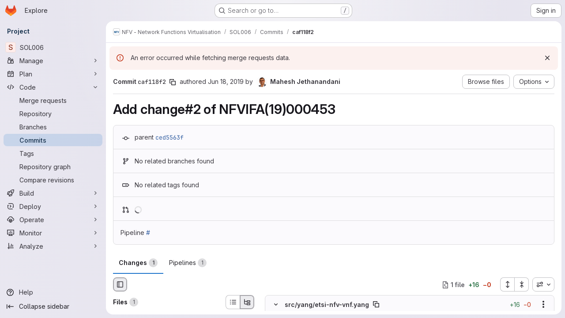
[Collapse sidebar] (53, 306)
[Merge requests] (53, 100)
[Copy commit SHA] (172, 82)
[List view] (233, 302)
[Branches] (53, 127)
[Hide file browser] (120, 284)
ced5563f (169, 137)
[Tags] (53, 153)
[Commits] (53, 140)
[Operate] (53, 219)
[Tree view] (247, 302)
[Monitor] (53, 233)
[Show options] (543, 304)
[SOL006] (53, 47)
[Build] (53, 193)
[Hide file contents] (276, 304)
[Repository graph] (53, 166)
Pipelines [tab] (188, 262)
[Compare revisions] (53, 180)
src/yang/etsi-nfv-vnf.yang (327, 304)
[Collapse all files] (522, 284)
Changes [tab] (138, 262)
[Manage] (53, 60)
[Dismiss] (547, 58)
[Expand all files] (507, 284)
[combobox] (543, 284)
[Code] (53, 87)
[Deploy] (53, 206)
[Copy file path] (376, 304)
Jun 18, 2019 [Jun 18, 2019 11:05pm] (226, 81)
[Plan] (53, 74)
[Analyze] (53, 246)
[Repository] (53, 113)
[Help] (53, 292)
